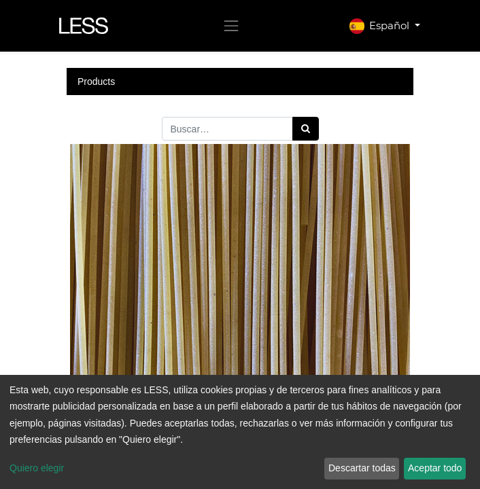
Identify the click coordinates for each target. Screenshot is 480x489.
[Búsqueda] (305, 129)
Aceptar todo (435, 468)
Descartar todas (362, 468)
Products (96, 81)
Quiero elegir (37, 468)
